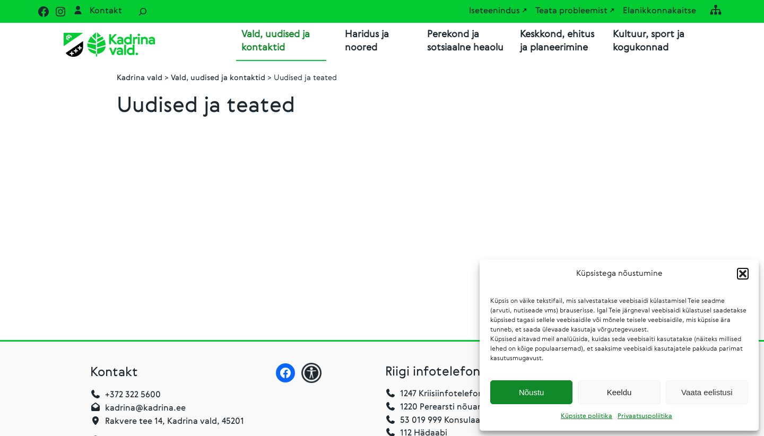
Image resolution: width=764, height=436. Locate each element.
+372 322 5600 (133, 395)
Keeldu (619, 392)
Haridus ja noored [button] (367, 41)
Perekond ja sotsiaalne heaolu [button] (465, 41)
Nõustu (531, 392)
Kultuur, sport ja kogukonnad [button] (648, 41)
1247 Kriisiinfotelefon (441, 394)
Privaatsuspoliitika (645, 416)
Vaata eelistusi (706, 392)
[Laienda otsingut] (143, 11)
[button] (742, 273)
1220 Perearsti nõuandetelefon (454, 407)
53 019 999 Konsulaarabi (440, 420)
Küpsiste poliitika (586, 416)
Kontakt (106, 11)
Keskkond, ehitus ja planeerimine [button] (557, 41)
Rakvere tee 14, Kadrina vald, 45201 (174, 421)
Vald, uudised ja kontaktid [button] (275, 41)
